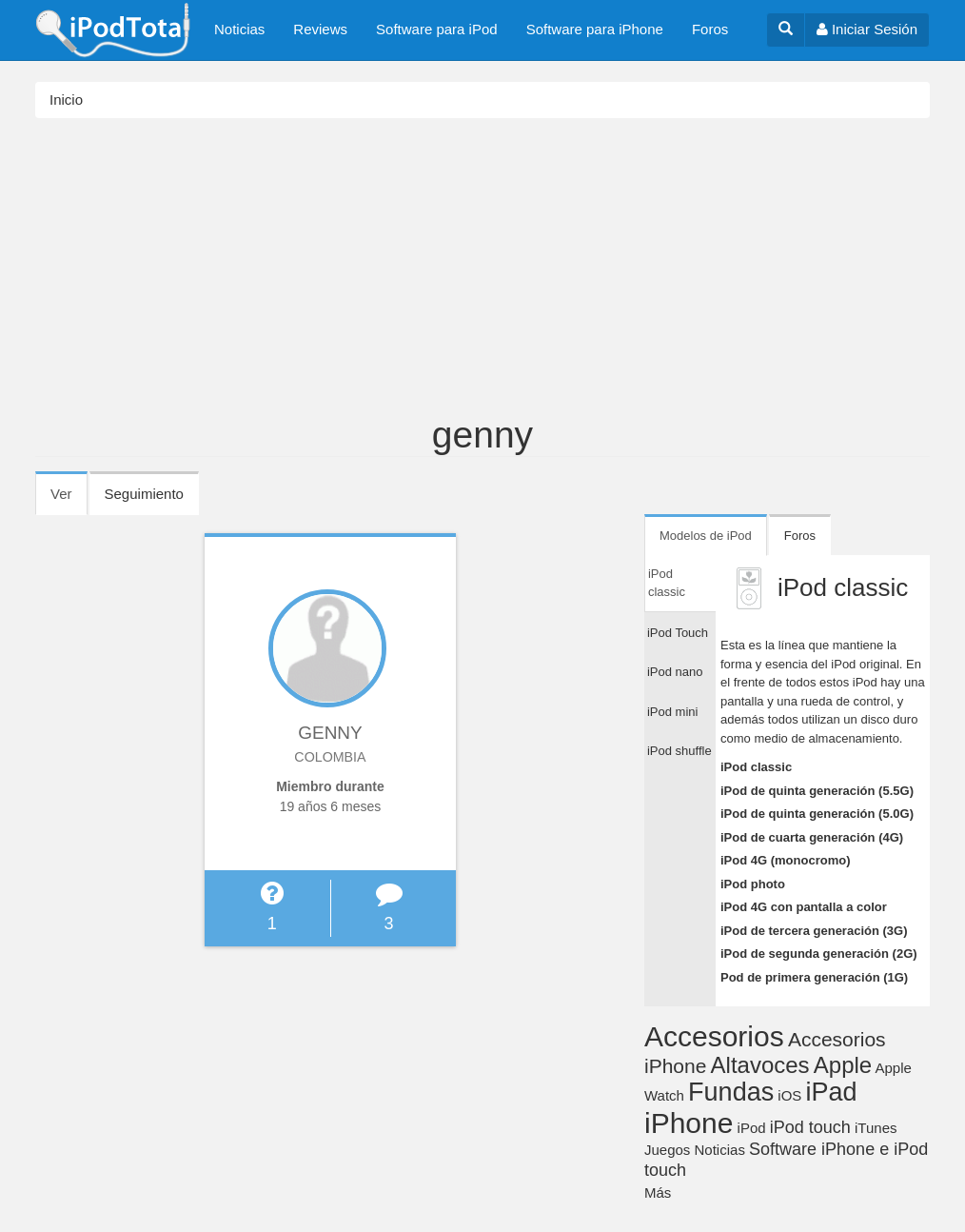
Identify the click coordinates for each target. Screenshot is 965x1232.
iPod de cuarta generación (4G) (811, 837)
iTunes (875, 1128)
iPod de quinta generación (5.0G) (817, 813)
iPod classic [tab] (666, 583)
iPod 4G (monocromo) (785, 860)
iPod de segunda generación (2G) (818, 953)
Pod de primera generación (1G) (814, 977)
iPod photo (752, 884)
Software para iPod (437, 29)
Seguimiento (144, 494)
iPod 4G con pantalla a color (803, 907)
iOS (789, 1095)
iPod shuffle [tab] (679, 751)
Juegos (667, 1150)
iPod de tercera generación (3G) (814, 931)
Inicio (66, 99)
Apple (843, 1065)
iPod (752, 1128)
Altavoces (760, 1065)
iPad (831, 1092)
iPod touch (810, 1127)
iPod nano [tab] (675, 672)
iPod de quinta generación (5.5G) (817, 791)
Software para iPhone (594, 29)
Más (657, 1192)
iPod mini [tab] (672, 712)
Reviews (320, 29)
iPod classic (756, 767)
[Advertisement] (482, 272)
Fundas (731, 1092)
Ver (69, 500)
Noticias (239, 29)
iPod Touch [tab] (677, 633)
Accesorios (714, 1036)
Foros (710, 29)
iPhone (688, 1123)
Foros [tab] (800, 535)
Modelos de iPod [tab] (706, 535)
